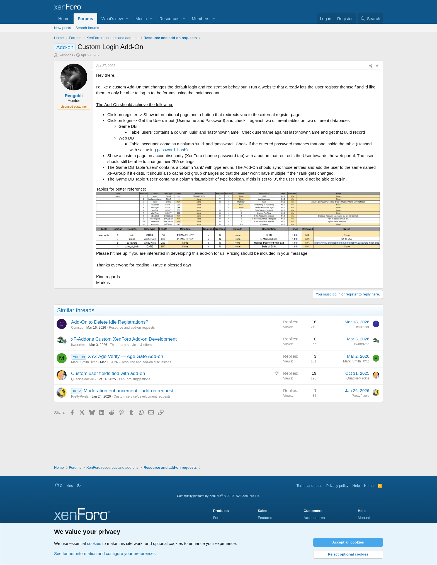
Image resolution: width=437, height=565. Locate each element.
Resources (169, 18)
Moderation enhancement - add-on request (128, 390)
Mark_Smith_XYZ (84, 362)
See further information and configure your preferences (105, 553)
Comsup (77, 328)
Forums (85, 18)
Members (200, 18)
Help (356, 486)
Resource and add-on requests (132, 328)
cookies (94, 543)
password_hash (171, 149)
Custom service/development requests (142, 396)
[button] (127, 18)
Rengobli (66, 55)
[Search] (370, 18)
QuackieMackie (82, 379)
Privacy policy (337, 486)
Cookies (64, 486)
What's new (112, 18)
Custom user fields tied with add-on (108, 373)
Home (63, 18)
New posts (62, 28)
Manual (364, 518)
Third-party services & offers (131, 345)
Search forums (87, 28)
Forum (218, 518)
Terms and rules (309, 486)
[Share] (370, 66)
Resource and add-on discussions (146, 362)
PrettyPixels (80, 396)
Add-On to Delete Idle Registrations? (109, 322)
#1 (378, 66)
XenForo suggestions (134, 379)
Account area (314, 518)
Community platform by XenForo (218, 495)
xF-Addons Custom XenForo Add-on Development (124, 339)
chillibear (362, 327)
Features (265, 518)
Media (141, 18)
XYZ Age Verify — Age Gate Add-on (125, 356)
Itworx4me (78, 345)
